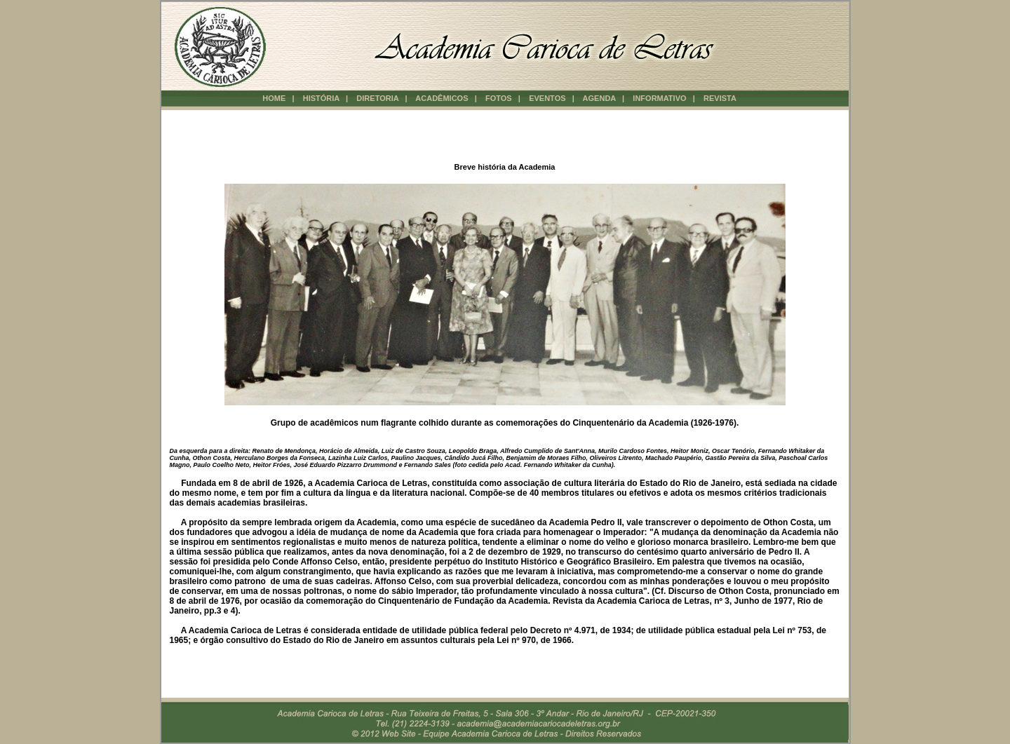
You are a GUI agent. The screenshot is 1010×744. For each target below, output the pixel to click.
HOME (273, 98)
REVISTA (721, 98)
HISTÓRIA (321, 98)
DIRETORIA (378, 98)
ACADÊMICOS (442, 98)
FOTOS (499, 98)
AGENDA (600, 98)
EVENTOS (548, 98)
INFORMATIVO (660, 98)
